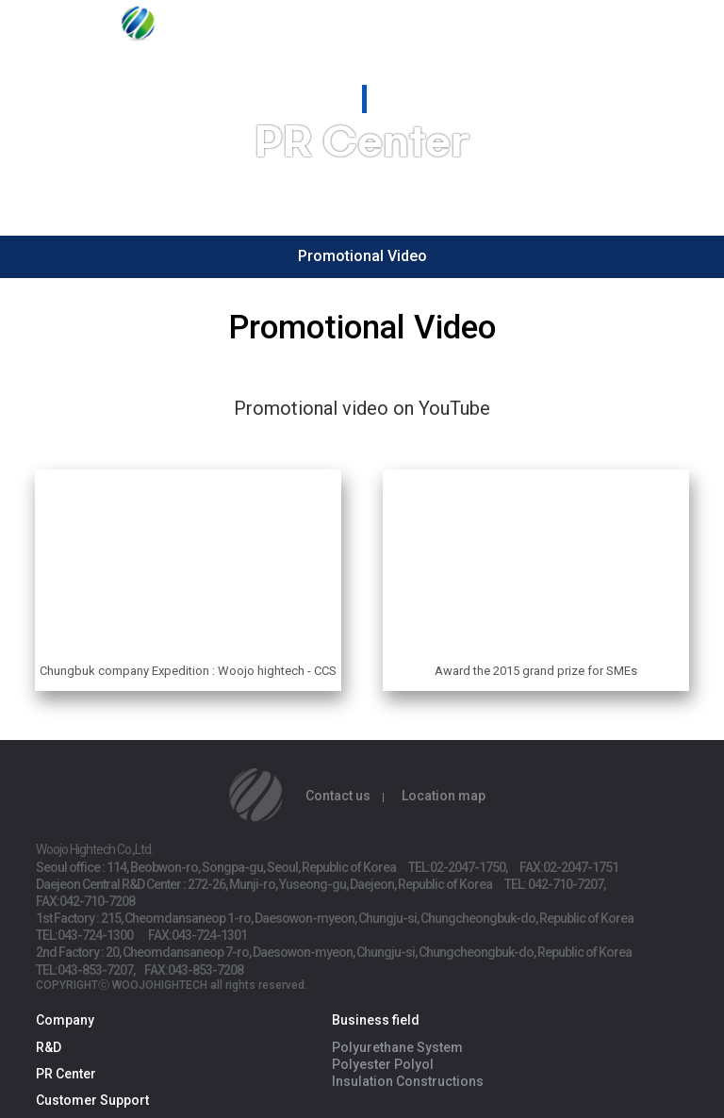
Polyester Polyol (383, 1064)
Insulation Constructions (408, 1081)
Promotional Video (362, 256)
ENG (656, 27)
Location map (443, 795)
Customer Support (92, 1100)
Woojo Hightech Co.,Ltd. (151, 31)
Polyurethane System (397, 1047)
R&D (48, 1047)
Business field (376, 1020)
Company (65, 1020)
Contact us (337, 795)
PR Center (66, 1073)
